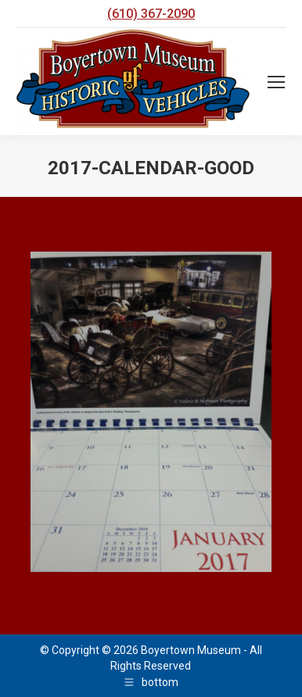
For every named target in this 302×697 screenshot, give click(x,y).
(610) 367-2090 (151, 13)
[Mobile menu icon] (276, 82)
